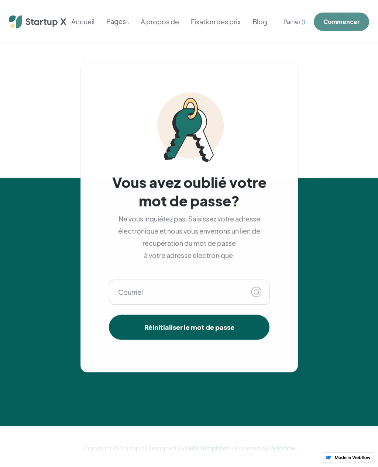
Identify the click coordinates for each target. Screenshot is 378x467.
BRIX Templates (208, 448)
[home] (38, 22)
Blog (259, 21)
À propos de (160, 21)
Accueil (82, 21)
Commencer (341, 21)
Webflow (282, 448)
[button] (117, 22)
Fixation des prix (216, 21)
